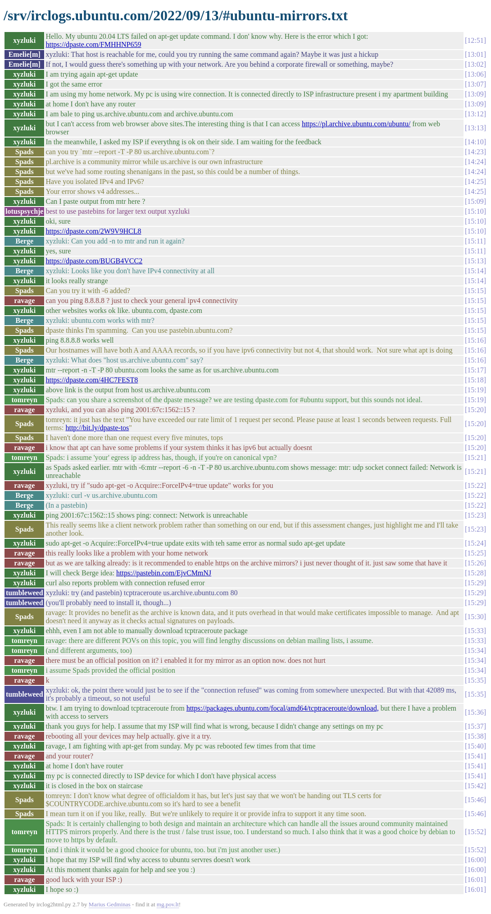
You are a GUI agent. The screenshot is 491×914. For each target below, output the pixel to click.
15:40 (475, 746)
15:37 (475, 726)
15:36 (475, 712)
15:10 (475, 211)
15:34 (475, 650)
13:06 (475, 74)
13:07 (475, 84)
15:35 (475, 680)
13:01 (475, 54)
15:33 (475, 630)
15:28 (475, 573)
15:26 (475, 563)
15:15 (475, 290)
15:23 (475, 515)
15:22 (475, 485)
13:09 (475, 94)
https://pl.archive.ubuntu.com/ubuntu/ (356, 124)
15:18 (475, 380)
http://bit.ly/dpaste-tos (97, 428)
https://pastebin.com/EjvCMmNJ (163, 573)
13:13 (475, 128)
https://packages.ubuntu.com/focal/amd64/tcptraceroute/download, (282, 708)
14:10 (475, 142)
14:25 (475, 181)
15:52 (475, 832)
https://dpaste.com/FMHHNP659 (93, 44)
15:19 (475, 390)
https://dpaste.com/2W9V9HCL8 (93, 231)
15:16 (475, 340)
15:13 (475, 261)
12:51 (475, 40)
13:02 (475, 64)
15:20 (475, 409)
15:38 (475, 736)
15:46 (475, 800)
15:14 (475, 271)
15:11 (475, 241)
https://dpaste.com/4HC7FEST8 (91, 380)
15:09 (475, 201)
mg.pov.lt (168, 904)
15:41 (475, 756)
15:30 (475, 616)
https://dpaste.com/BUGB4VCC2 (93, 261)
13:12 (475, 114)
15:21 (475, 457)
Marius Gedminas (110, 904)
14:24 (475, 161)
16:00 (475, 859)
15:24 (475, 543)
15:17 (475, 370)
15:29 (475, 583)
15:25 (475, 553)
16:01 (475, 879)
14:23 (475, 152)
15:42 (475, 786)
